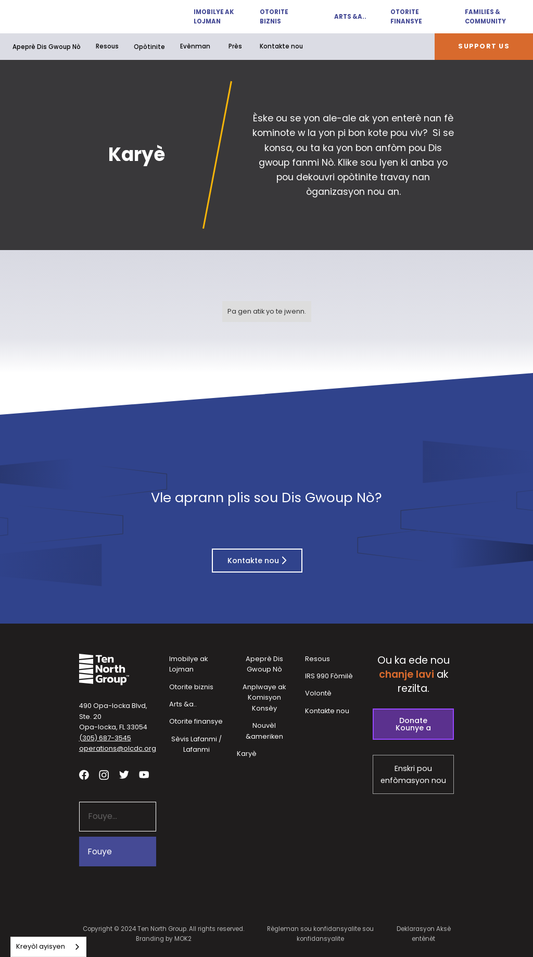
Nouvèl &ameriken (264, 731)
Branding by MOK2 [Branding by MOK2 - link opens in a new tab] (164, 939)
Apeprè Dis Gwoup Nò (46, 47)
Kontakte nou (281, 46)
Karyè (247, 753)
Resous (107, 46)
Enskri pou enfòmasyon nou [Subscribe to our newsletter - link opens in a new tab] (413, 774)
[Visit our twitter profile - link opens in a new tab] (124, 774)
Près (235, 46)
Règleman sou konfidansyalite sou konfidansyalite (320, 934)
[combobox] (48, 947)
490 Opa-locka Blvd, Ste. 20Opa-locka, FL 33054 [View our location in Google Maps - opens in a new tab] (113, 716)
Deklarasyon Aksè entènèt (424, 934)
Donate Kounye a (413, 724)
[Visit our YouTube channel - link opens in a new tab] (144, 774)
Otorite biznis (274, 17)
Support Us (484, 46)
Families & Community (485, 17)
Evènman (195, 46)
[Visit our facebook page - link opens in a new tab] (84, 774)
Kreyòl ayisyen (40, 946)
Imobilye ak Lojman (214, 17)
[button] (208, 16)
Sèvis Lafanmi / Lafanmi (196, 744)
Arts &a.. (350, 17)
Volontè (318, 693)
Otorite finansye (406, 17)
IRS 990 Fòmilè (329, 676)
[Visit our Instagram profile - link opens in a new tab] (104, 774)
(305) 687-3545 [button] (105, 738)
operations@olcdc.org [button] (117, 748)
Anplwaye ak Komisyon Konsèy (264, 697)
